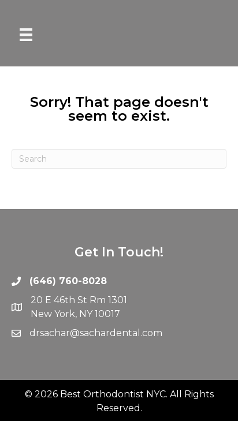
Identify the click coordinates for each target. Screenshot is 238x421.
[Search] (119, 159)
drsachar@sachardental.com (95, 332)
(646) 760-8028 (68, 280)
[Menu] (26, 34)
